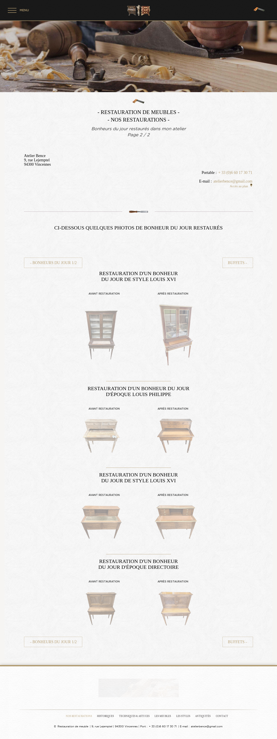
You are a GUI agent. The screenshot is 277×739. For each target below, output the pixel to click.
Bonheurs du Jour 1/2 (53, 263)
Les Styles (183, 716)
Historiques (105, 716)
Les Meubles (163, 716)
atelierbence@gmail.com (232, 181)
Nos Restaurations (79, 716)
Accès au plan (241, 186)
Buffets (237, 263)
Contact (222, 716)
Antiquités (203, 716)
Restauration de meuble (73, 726)
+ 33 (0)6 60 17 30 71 (235, 172)
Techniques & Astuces (134, 716)
